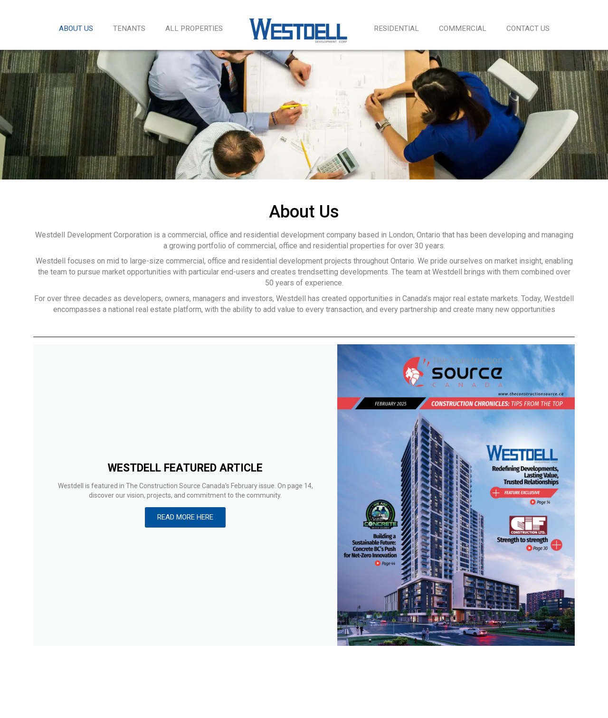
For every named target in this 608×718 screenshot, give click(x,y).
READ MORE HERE (185, 517)
